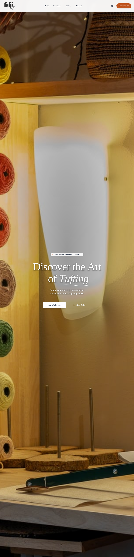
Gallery (68, 6)
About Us (78, 6)
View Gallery (79, 305)
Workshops (57, 6)
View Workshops (54, 305)
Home (47, 6)
